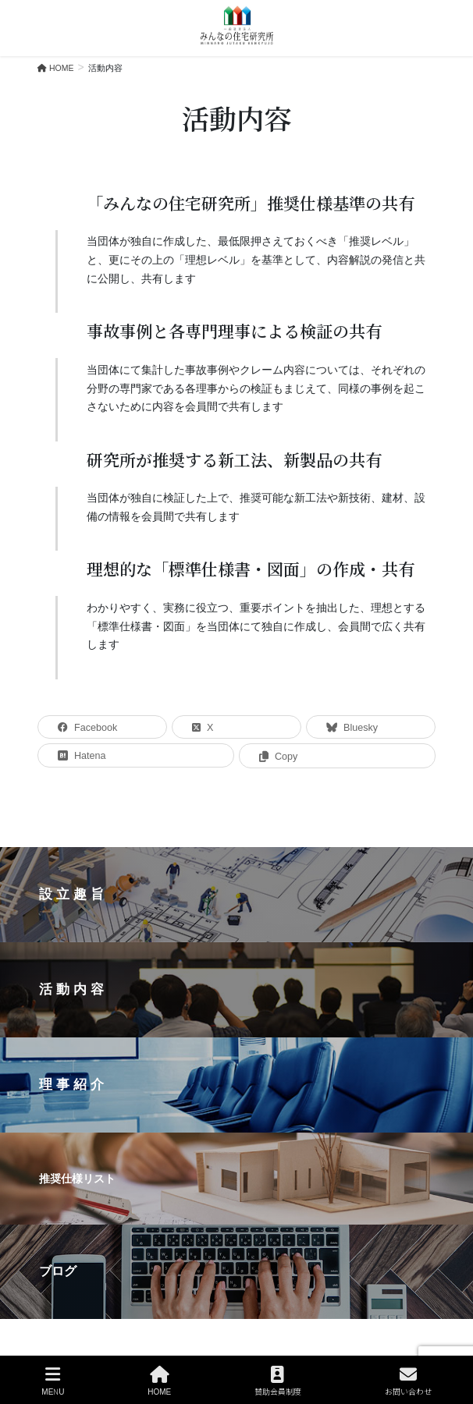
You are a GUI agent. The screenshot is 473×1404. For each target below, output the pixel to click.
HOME (159, 1381)
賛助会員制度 (277, 1381)
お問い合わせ (408, 1381)
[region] (236, 1082)
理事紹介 (73, 1084)
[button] (236, 894)
